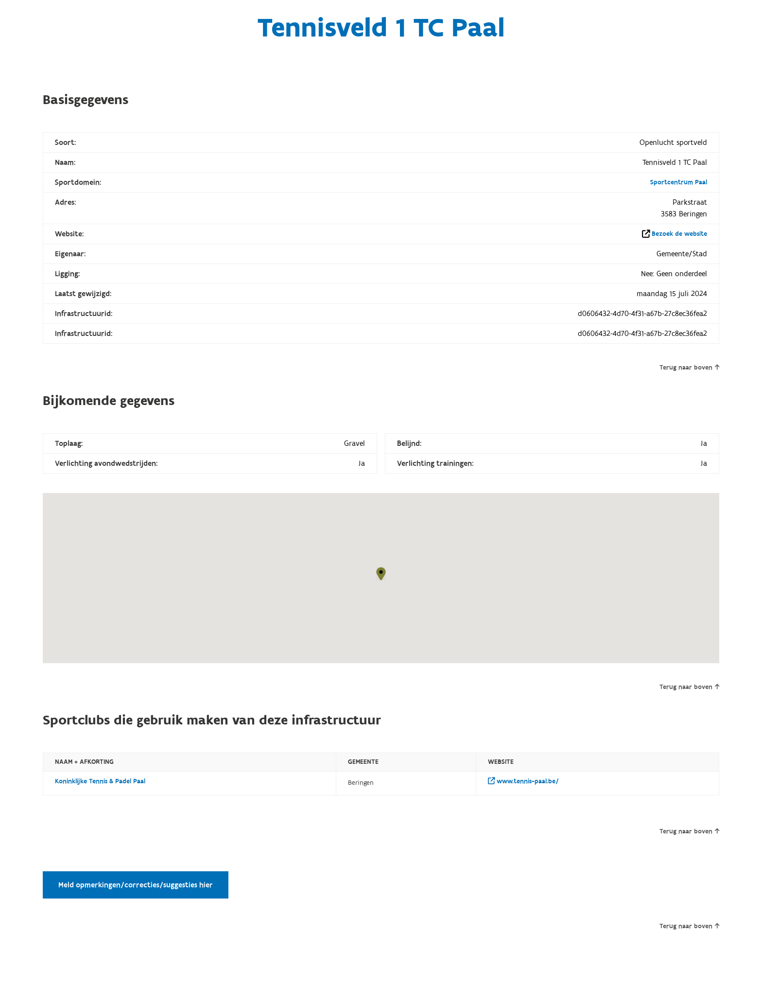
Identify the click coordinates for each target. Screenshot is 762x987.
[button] (381, 574)
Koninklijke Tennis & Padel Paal (100, 781)
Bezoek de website (679, 233)
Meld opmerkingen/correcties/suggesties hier (135, 885)
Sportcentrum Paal (678, 182)
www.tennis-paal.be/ (523, 781)
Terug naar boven (689, 367)
